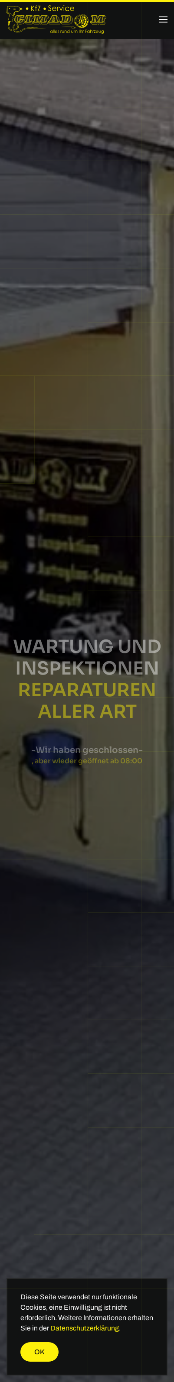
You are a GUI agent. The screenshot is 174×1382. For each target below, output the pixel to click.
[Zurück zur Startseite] (56, 19)
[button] (163, 19)
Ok (39, 1352)
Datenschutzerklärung (84, 1328)
